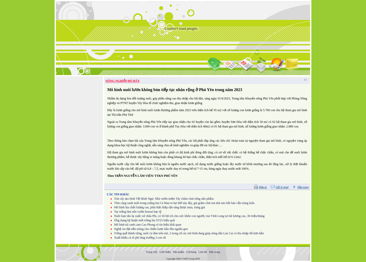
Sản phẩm (178, 252)
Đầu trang (303, 186)
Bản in (263, 186)
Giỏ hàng (191, 252)
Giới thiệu (165, 252)
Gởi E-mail (282, 186)
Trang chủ (151, 252)
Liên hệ (203, 252)
